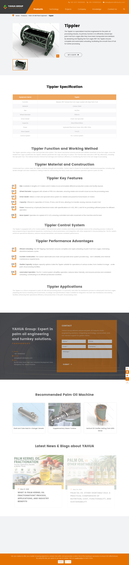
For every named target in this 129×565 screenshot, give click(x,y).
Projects (68, 9)
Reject (61, 562)
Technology (54, 9)
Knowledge (96, 9)
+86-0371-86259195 (77, 2)
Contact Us (112, 9)
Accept (68, 562)
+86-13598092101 (95, 2)
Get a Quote (73, 55)
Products (38, 9)
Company (82, 9)
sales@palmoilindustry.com (115, 2)
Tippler (51, 16)
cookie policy (79, 558)
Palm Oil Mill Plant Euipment (38, 16)
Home (17, 16)
